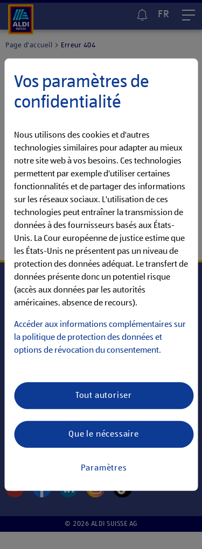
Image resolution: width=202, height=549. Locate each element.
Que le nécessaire (103, 434)
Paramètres (104, 468)
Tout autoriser (103, 395)
